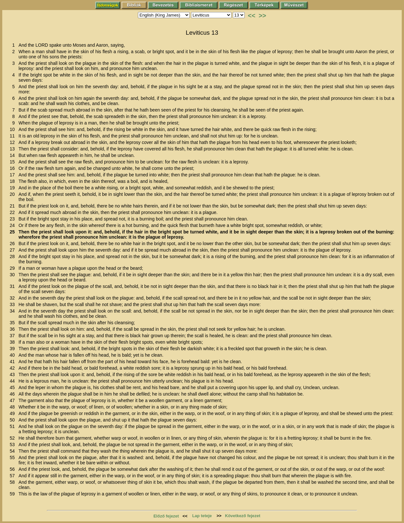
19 (13, 187)
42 (13, 368)
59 (13, 493)
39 (13, 348)
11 (13, 135)
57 (13, 475)
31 (13, 286)
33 (13, 304)
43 (13, 374)
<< (251, 15)
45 (13, 387)
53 (13, 444)
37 (13, 335)
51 (13, 426)
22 (13, 212)
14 (13, 155)
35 (13, 322)
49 (13, 413)
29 (13, 268)
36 (13, 329)
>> (262, 15)
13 (13, 148)
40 (13, 355)
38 (13, 342)
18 (13, 181)
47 (13, 400)
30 (13, 274)
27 (13, 250)
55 (13, 457)
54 (13, 451)
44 (13, 381)
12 (13, 142)
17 (13, 174)
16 (13, 168)
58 (13, 482)
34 (13, 311)
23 (13, 218)
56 (13, 469)
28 (13, 256)
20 (13, 194)
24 (13, 225)
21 (13, 205)
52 (13, 438)
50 (13, 419)
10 (13, 129)
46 (13, 394)
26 (13, 243)
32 (13, 298)
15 (13, 161)
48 (13, 407)
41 (13, 361)
